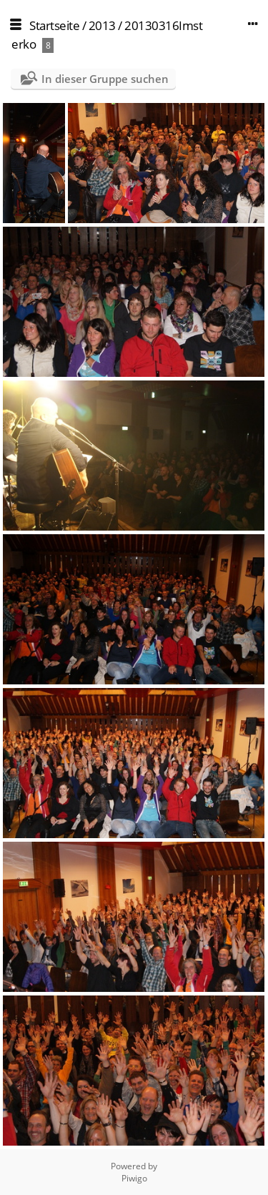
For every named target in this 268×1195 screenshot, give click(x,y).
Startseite (54, 25)
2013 (102, 25)
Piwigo (134, 1178)
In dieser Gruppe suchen (105, 79)
